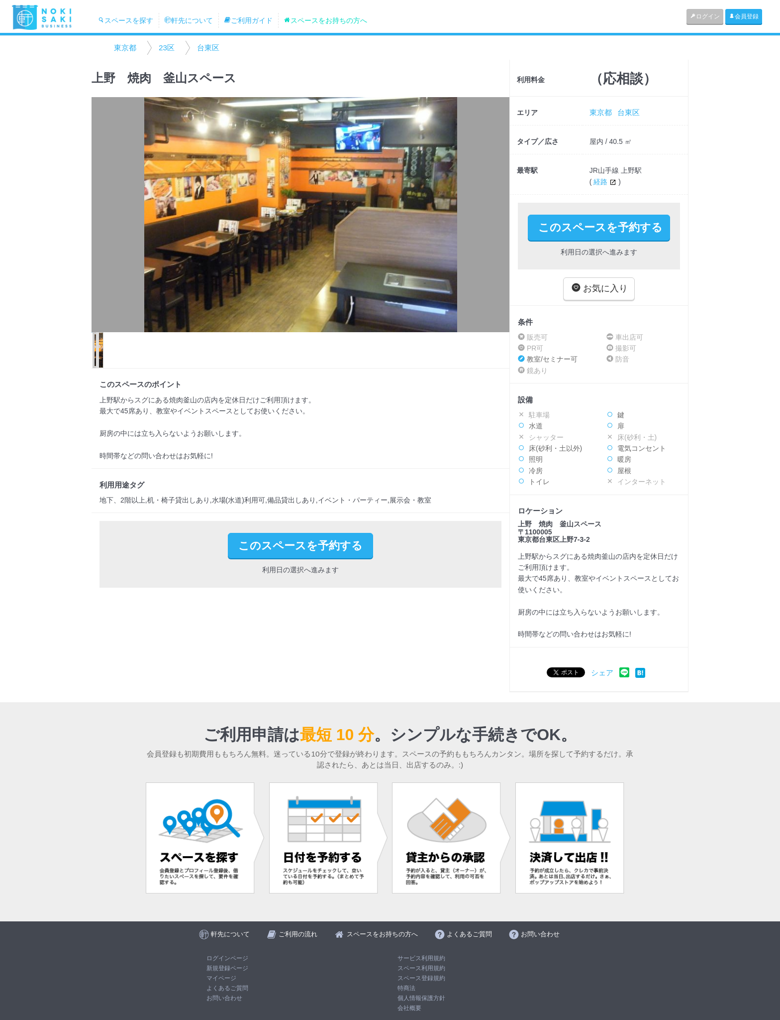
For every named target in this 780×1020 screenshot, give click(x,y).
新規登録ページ (227, 968)
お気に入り (600, 288)
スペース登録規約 (421, 978)
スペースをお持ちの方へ (325, 20)
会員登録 (744, 16)
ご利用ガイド (248, 20)
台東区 (208, 47)
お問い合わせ (224, 998)
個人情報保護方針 (421, 998)
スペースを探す (125, 20)
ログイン (705, 16)
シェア (602, 672)
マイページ (221, 978)
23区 (167, 47)
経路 (605, 182)
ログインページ (227, 958)
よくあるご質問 (227, 988)
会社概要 (409, 1008)
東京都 (125, 47)
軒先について (188, 20)
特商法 (406, 988)
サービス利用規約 (421, 958)
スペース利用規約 (421, 968)
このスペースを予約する (600, 227)
